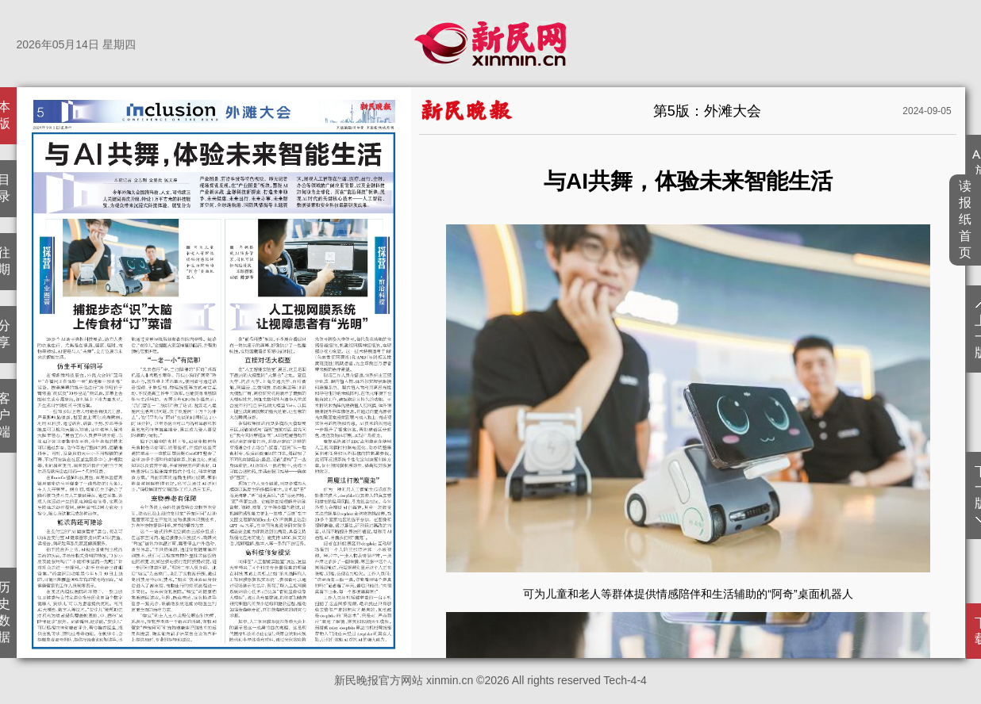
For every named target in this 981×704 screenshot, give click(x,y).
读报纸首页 (965, 219)
